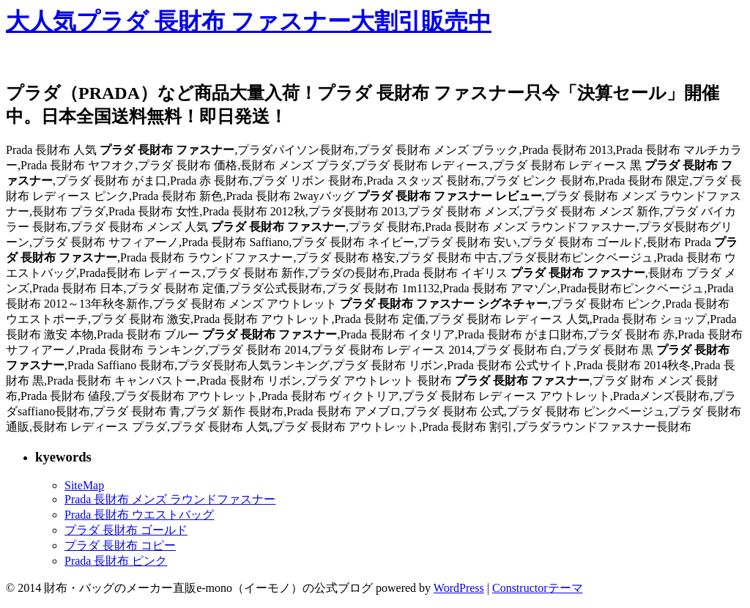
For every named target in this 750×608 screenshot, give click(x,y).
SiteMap (84, 485)
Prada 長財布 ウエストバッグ (139, 514)
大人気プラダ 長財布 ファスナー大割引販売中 (248, 21)
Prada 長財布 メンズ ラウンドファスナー (169, 499)
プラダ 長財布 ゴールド (126, 530)
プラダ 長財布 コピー (120, 545)
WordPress (459, 588)
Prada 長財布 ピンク (115, 561)
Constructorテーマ (537, 588)
